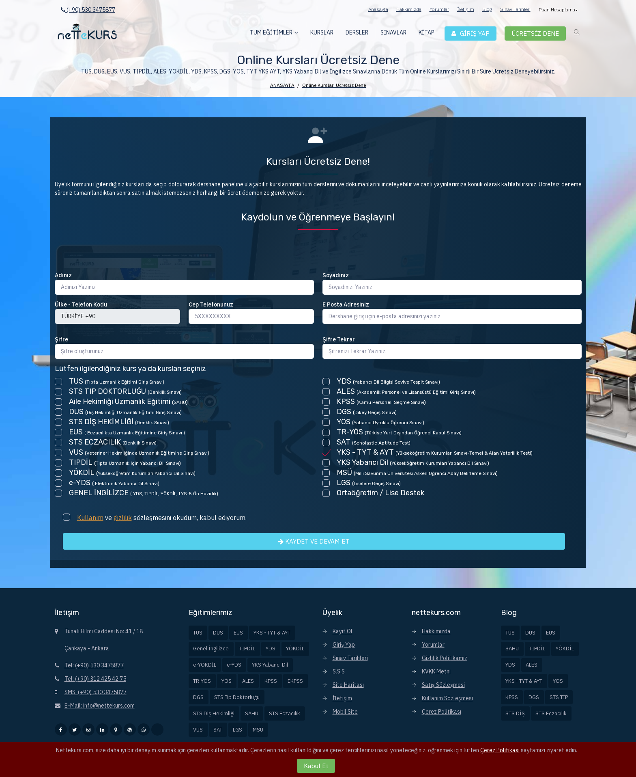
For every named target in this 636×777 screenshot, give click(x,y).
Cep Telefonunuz (211, 304)
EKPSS (295, 681)
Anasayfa (378, 9)
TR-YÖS (202, 681)
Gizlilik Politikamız (444, 658)
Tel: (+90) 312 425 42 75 (95, 678)
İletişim (465, 9)
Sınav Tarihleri (515, 9)
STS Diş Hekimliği (213, 713)
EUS (238, 632)
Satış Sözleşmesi (443, 685)
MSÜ (258, 729)
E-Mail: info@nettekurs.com (99, 705)
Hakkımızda (408, 9)
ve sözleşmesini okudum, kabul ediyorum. (162, 518)
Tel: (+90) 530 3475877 (94, 665)
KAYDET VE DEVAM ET (313, 541)
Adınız (63, 275)
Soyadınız (335, 275)
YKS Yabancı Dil (270, 664)
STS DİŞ (515, 713)
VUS (198, 729)
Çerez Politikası (441, 711)
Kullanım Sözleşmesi (447, 698)
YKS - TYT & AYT (272, 632)
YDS (270, 648)
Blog (487, 9)
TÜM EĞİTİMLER (271, 32)
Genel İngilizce (211, 648)
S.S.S (339, 671)
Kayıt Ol (342, 631)
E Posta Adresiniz (345, 304)
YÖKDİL (295, 648)
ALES (248, 681)
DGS (198, 697)
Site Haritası (348, 685)
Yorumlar (439, 9)
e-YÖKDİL (204, 664)
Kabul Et (316, 766)
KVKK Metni (436, 671)
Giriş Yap (344, 644)
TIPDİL (247, 648)
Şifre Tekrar (338, 339)
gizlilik (123, 518)
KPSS (270, 681)
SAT (217, 729)
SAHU (251, 713)
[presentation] (116, 255)
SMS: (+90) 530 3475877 (95, 692)
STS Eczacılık (284, 713)
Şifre (61, 339)
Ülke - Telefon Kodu (81, 304)
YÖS (226, 681)
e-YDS (234, 664)
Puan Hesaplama (557, 9)
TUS (197, 632)
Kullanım (90, 518)
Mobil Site (345, 711)
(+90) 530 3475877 (88, 9)
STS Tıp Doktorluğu (237, 697)
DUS (218, 632)
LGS (237, 729)
